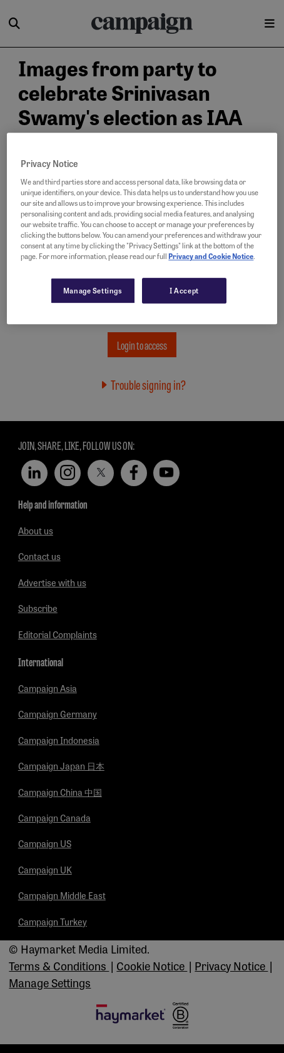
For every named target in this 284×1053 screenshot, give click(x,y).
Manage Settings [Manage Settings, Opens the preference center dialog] (93, 290)
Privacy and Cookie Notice (210, 257)
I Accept (184, 290)
